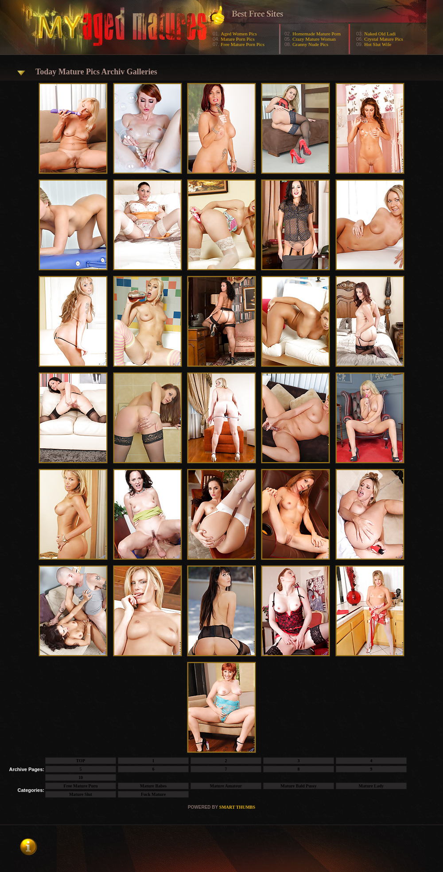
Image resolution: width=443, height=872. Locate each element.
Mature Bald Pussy (298, 785)
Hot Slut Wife (377, 44)
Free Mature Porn (80, 785)
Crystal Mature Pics (383, 39)
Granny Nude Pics (310, 44)
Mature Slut (80, 794)
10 (80, 777)
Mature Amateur (226, 785)
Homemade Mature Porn (316, 33)
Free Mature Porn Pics (242, 44)
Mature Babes (153, 785)
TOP (80, 760)
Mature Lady (371, 785)
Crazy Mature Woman (313, 39)
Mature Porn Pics (237, 39)
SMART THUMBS (237, 807)
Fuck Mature (153, 794)
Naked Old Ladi (380, 33)
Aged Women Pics (238, 33)
